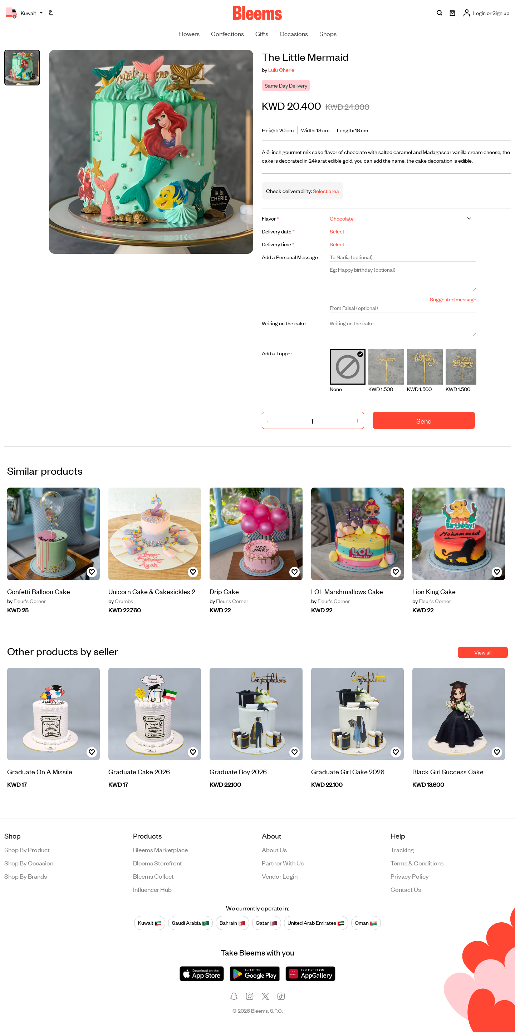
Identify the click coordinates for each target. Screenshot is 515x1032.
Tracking (402, 849)
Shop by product (27, 849)
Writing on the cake (284, 323)
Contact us (406, 889)
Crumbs (120, 601)
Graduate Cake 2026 (139, 771)
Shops (328, 33)
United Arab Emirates (316, 922)
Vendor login (280, 875)
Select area (325, 190)
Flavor (270, 218)
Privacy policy (410, 875)
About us (274, 849)
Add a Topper (277, 353)
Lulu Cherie (281, 69)
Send (424, 420)
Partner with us (283, 862)
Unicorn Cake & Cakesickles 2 (151, 591)
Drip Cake (224, 591)
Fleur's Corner (26, 601)
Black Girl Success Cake (448, 771)
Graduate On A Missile (39, 771)
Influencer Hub (152, 889)
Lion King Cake (434, 591)
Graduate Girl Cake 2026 (347, 771)
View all (482, 652)
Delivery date (278, 231)
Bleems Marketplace (160, 849)
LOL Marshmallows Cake (347, 591)
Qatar (266, 922)
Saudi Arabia (190, 922)
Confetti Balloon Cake (38, 591)
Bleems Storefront (157, 862)
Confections (227, 33)
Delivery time (278, 244)
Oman (366, 922)
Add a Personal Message (290, 257)
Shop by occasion (28, 862)
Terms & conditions (417, 862)
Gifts (261, 33)
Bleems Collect (153, 875)
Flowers (189, 33)
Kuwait (150, 922)
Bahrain (232, 922)
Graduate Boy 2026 (238, 771)
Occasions (294, 33)
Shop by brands (25, 875)
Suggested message (453, 299)
